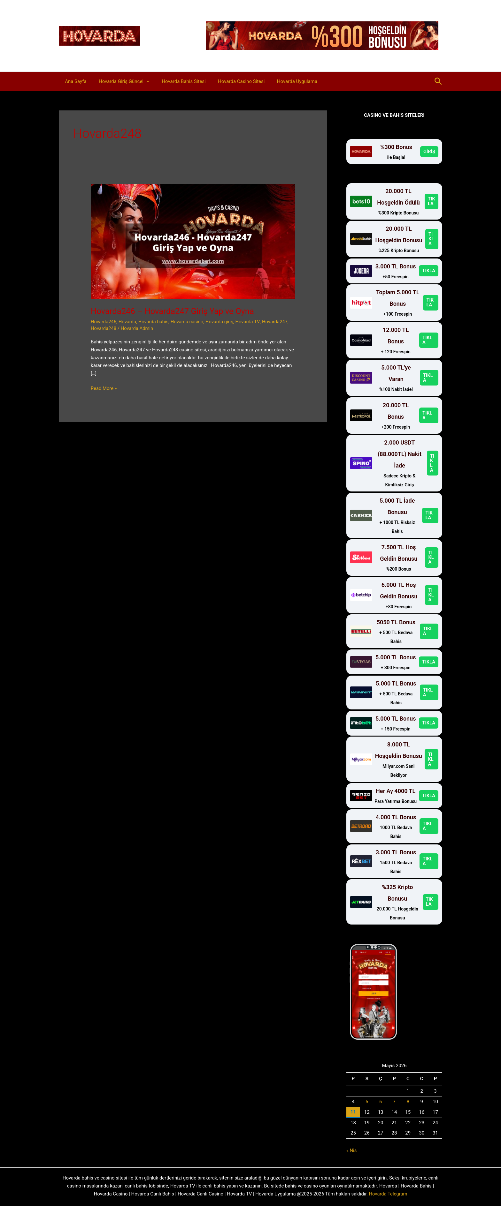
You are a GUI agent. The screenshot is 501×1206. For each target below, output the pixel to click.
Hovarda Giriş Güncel (120, 81)
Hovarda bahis (154, 322)
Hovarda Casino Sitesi (232, 81)
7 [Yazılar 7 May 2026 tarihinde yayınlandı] (394, 1102)
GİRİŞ (429, 151)
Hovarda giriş (221, 322)
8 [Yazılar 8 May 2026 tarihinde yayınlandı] (408, 1102)
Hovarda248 (104, 328)
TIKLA (431, 201)
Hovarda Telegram (388, 1193)
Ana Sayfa (74, 81)
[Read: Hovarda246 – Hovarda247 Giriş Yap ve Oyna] (193, 241)
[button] (143, 81)
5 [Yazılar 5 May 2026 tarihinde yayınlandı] (367, 1102)
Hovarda (128, 322)
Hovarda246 (104, 322)
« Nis (351, 1150)
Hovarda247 (277, 322)
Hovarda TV (249, 322)
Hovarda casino (188, 322)
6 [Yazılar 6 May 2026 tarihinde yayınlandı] (380, 1102)
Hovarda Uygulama (285, 81)
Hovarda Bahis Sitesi (177, 81)
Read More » (104, 389)
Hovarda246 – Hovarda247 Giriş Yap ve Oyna (174, 311)
